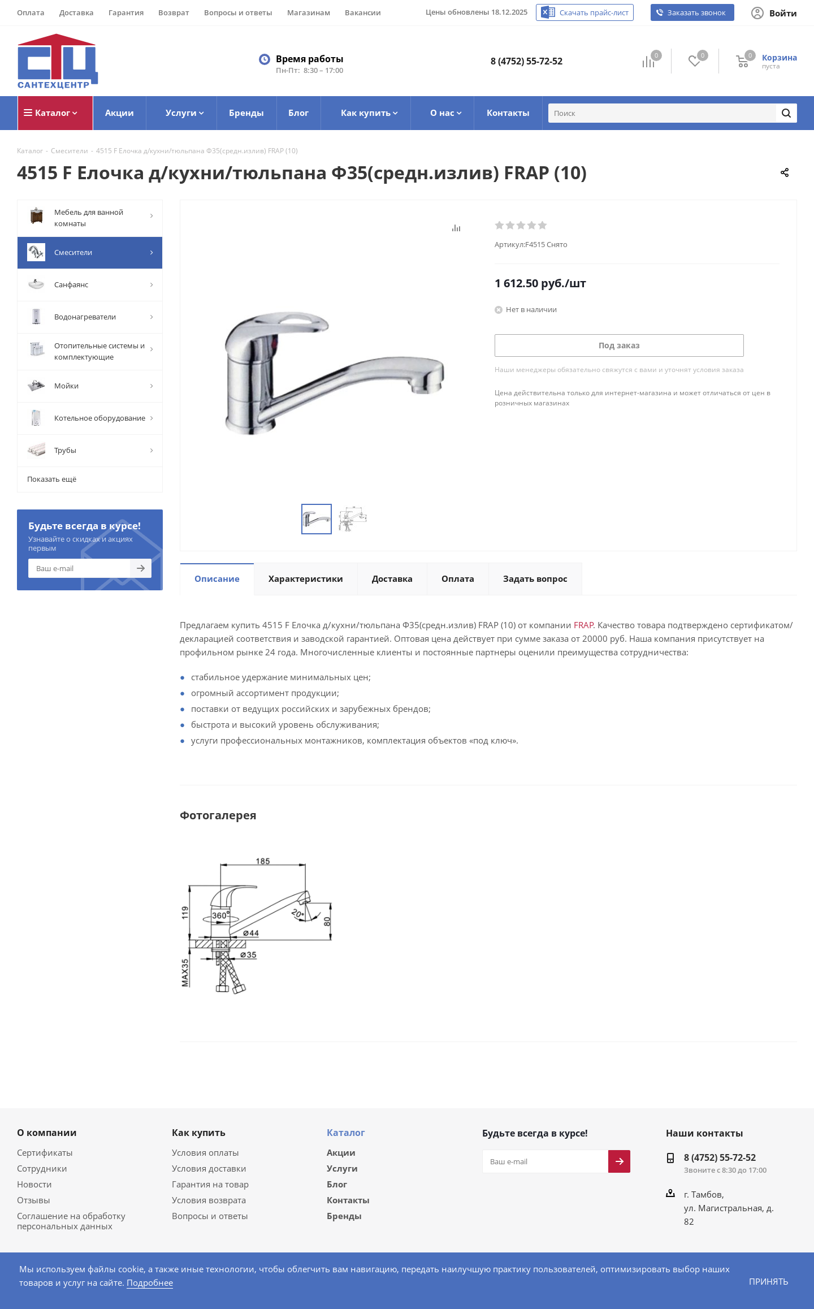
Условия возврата (207, 1199)
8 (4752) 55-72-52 (526, 61)
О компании (47, 1132)
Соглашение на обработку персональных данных (68, 1220)
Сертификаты (44, 1151)
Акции (341, 1151)
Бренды (344, 1217)
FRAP (565, 624)
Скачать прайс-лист (597, 12)
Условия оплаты (204, 1151)
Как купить (199, 1132)
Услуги (342, 1168)
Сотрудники (40, 1167)
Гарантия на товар (208, 1183)
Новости (33, 1183)
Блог (337, 1184)
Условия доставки (207, 1167)
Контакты (348, 1201)
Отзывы (32, 1199)
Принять (768, 1281)
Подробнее (103, 1282)
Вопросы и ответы (207, 1215)
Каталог (346, 1132)
